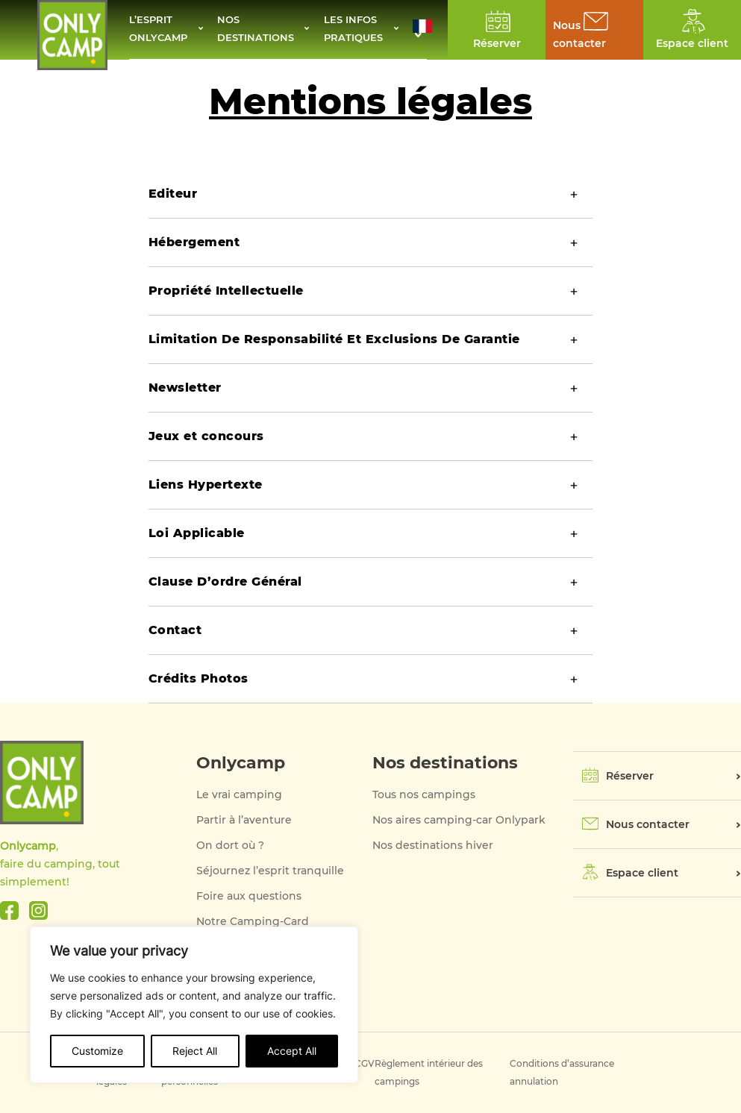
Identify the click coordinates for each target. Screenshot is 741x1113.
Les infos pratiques (356, 29)
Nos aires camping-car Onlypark (458, 820)
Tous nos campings (423, 794)
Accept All (291, 1050)
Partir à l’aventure (244, 820)
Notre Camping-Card (252, 921)
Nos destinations (256, 29)
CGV (364, 1063)
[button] (422, 29)
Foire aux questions (248, 896)
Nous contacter (648, 824)
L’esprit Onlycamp (160, 29)
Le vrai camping (239, 794)
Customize (97, 1050)
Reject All (194, 1050)
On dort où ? (230, 845)
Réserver (630, 776)
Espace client (642, 873)
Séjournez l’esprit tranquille (270, 870)
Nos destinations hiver (432, 845)
